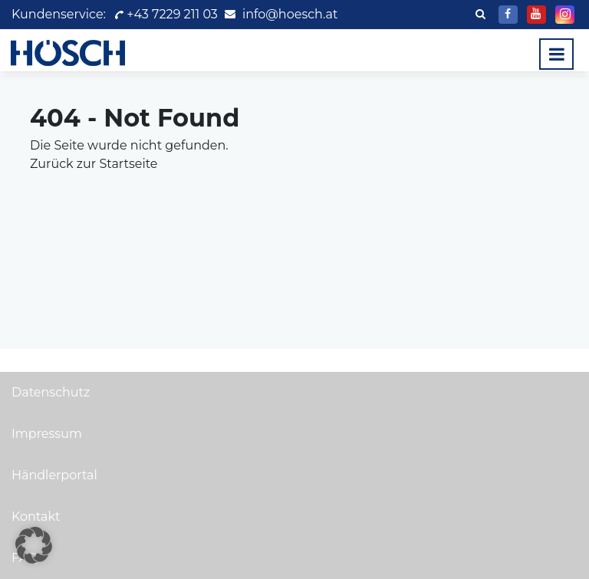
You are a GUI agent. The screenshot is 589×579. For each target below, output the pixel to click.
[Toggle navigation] (556, 54)
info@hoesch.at (289, 14)
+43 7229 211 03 (165, 14)
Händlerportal (54, 475)
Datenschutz (51, 392)
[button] (33, 545)
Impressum (47, 433)
